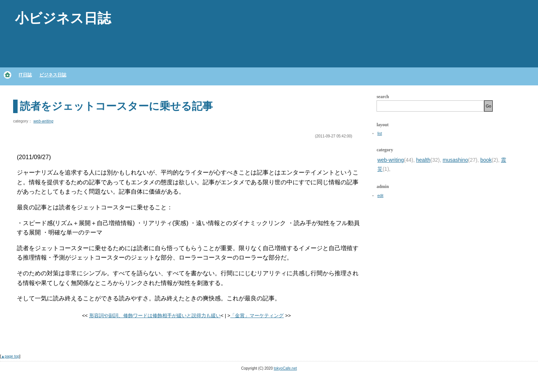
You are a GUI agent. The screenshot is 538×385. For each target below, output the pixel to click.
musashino (455, 160)
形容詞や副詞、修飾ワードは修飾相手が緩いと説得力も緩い (155, 315)
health (423, 160)
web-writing (43, 121)
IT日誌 (25, 75)
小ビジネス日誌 (63, 18)
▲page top (10, 356)
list (379, 133)
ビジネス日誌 (52, 75)
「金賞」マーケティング (257, 315)
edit (380, 196)
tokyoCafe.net (285, 368)
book (486, 160)
